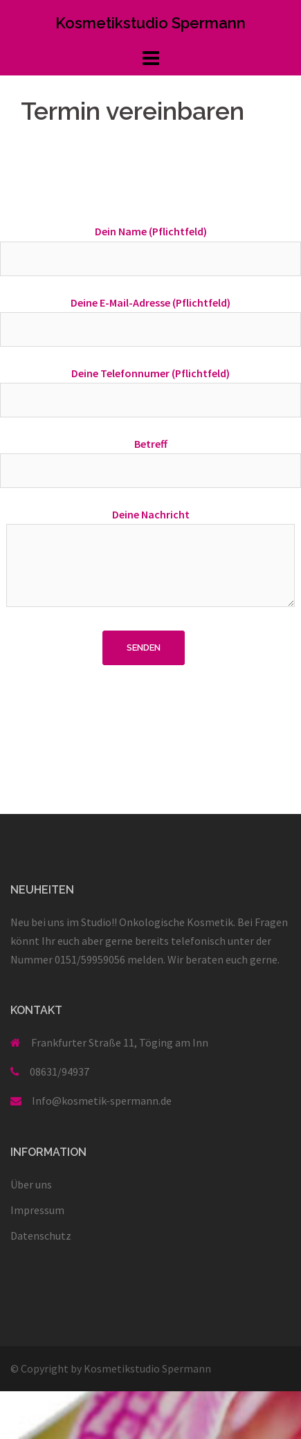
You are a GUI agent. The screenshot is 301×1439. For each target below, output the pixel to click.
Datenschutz (40, 1235)
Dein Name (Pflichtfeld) (150, 244)
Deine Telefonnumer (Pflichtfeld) (150, 386)
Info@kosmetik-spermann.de (102, 1100)
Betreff (150, 457)
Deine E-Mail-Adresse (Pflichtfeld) (150, 316)
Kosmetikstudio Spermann (150, 23)
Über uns (31, 1184)
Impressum (37, 1210)
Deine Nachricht (150, 558)
